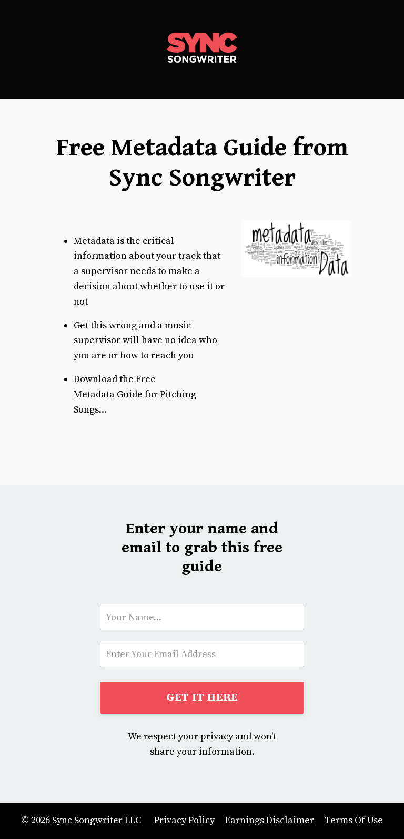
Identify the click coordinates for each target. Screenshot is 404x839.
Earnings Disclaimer (269, 820)
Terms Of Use (354, 820)
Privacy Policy (184, 820)
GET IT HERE (202, 697)
